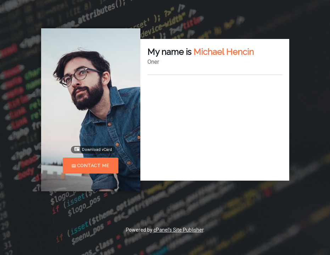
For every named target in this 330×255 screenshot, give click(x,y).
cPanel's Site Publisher (178, 230)
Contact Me (90, 166)
